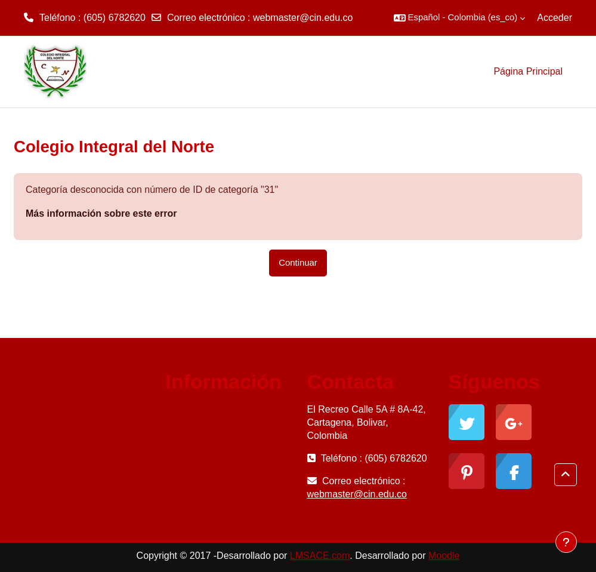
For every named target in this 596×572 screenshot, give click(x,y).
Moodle (443, 556)
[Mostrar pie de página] (566, 542)
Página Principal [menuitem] (528, 71)
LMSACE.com (320, 556)
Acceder (554, 18)
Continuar (298, 262)
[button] (460, 18)
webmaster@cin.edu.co (303, 18)
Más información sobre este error (101, 213)
